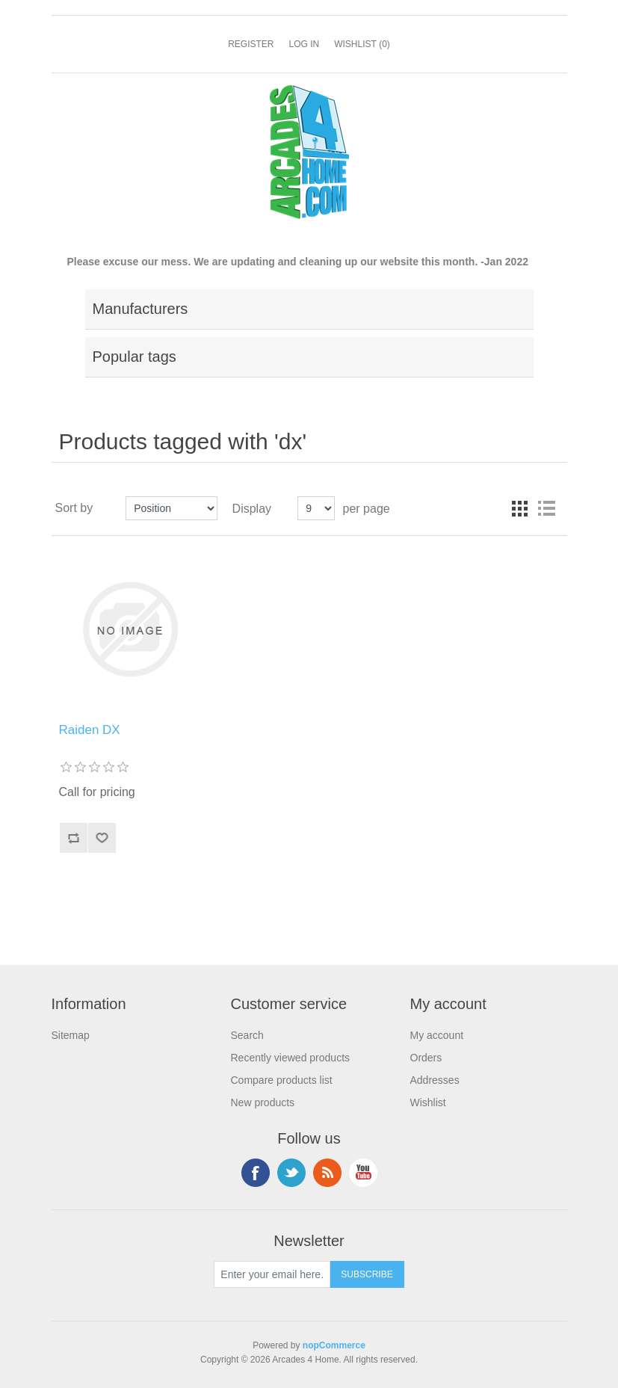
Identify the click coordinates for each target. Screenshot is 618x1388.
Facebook (255, 1173)
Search (247, 1035)
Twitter (291, 1173)
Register (251, 44)
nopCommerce (334, 1345)
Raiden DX (89, 730)
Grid (519, 508)
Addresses (435, 1080)
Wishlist (428, 1102)
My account (437, 1035)
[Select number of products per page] (316, 508)
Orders (426, 1058)
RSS (327, 1173)
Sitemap (71, 1035)
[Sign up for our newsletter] (272, 1274)
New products (263, 1102)
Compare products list (282, 1080)
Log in (303, 44)
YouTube (363, 1173)
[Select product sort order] (171, 508)
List (546, 508)
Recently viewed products (290, 1058)
